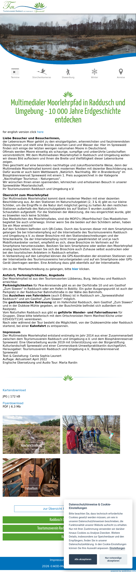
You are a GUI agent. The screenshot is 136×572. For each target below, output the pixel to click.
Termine (15, 77)
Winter (94, 77)
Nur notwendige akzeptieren (113, 559)
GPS (91, 446)
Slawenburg (68, 77)
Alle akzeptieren (82, 559)
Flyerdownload (13, 403)
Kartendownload (14, 390)
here (40, 132)
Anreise (121, 77)
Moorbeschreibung (31, 446)
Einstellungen (117, 548)
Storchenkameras (41, 77)
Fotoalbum (31, 488)
